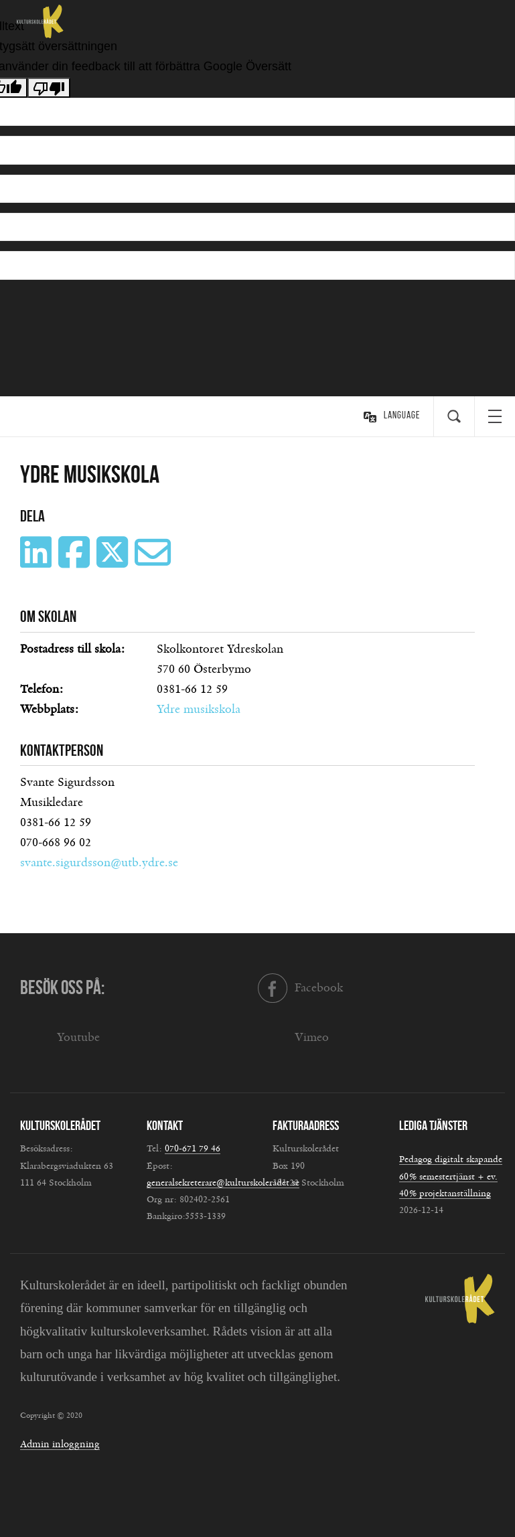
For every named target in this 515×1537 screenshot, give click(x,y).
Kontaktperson (61, 750)
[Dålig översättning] (48, 88)
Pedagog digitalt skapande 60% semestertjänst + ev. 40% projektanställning (450, 1176)
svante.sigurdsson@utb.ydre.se (99, 863)
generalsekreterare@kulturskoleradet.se (223, 1183)
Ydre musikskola (198, 710)
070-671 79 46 (192, 1148)
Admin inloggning (60, 1444)
